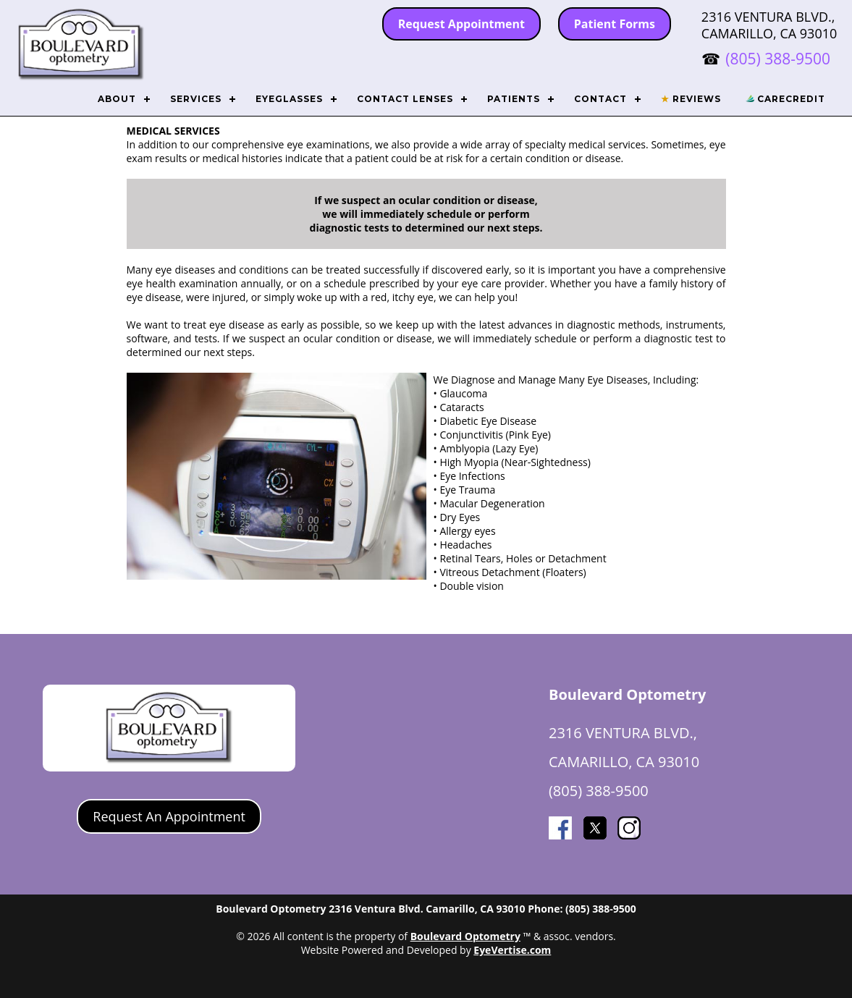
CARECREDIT (785, 98)
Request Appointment (461, 24)
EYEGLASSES (289, 98)
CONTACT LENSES (405, 98)
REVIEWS (691, 98)
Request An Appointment (169, 816)
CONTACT (600, 98)
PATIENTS (513, 98)
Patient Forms (614, 24)
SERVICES (196, 98)
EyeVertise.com (512, 950)
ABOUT (117, 98)
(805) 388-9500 (777, 58)
